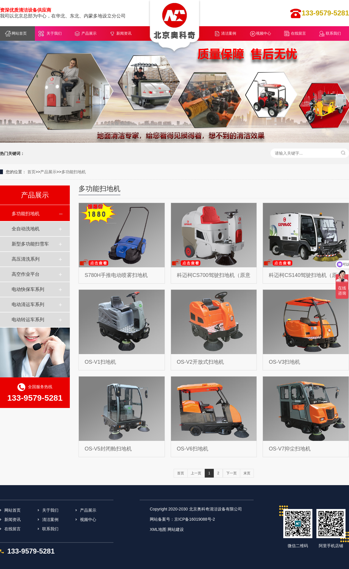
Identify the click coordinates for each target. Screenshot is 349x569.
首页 (31, 171)
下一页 (231, 473)
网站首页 (19, 33)
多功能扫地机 (73, 171)
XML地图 (158, 529)
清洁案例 (228, 33)
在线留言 (298, 33)
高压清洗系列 (26, 259)
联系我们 (333, 33)
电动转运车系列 (28, 319)
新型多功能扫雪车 (30, 243)
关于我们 (54, 33)
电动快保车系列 (28, 289)
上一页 (196, 473)
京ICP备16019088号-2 (194, 519)
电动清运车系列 (28, 304)
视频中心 (263, 33)
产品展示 (89, 33)
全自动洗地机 (26, 228)
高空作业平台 (26, 274)
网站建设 (176, 529)
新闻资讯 (123, 33)
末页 (246, 473)
